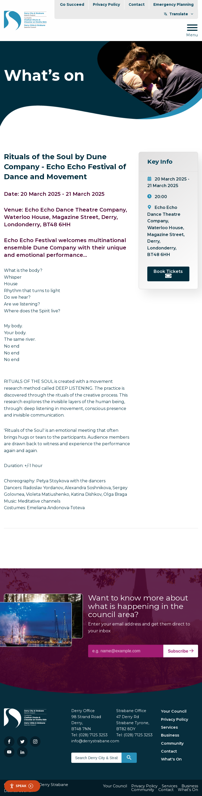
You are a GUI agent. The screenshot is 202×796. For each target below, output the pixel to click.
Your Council (173, 711)
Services (169, 727)
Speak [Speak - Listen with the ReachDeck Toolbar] (21, 785)
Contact (137, 4)
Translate (179, 14)
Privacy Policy (106, 4)
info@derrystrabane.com (95, 741)
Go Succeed (72, 4)
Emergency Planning (173, 4)
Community (172, 743)
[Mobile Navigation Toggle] (192, 31)
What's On (171, 759)
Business (170, 735)
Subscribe (181, 651)
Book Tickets (168, 273)
